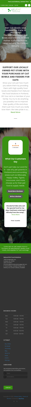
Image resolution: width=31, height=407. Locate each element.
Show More (15, 215)
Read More (15, 112)
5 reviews (15, 147)
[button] (13, 231)
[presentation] (12, 381)
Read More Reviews (15, 191)
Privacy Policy (18, 396)
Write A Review (15, 196)
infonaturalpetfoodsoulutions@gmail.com (15, 264)
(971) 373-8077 (8, 263)
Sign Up (8, 387)
